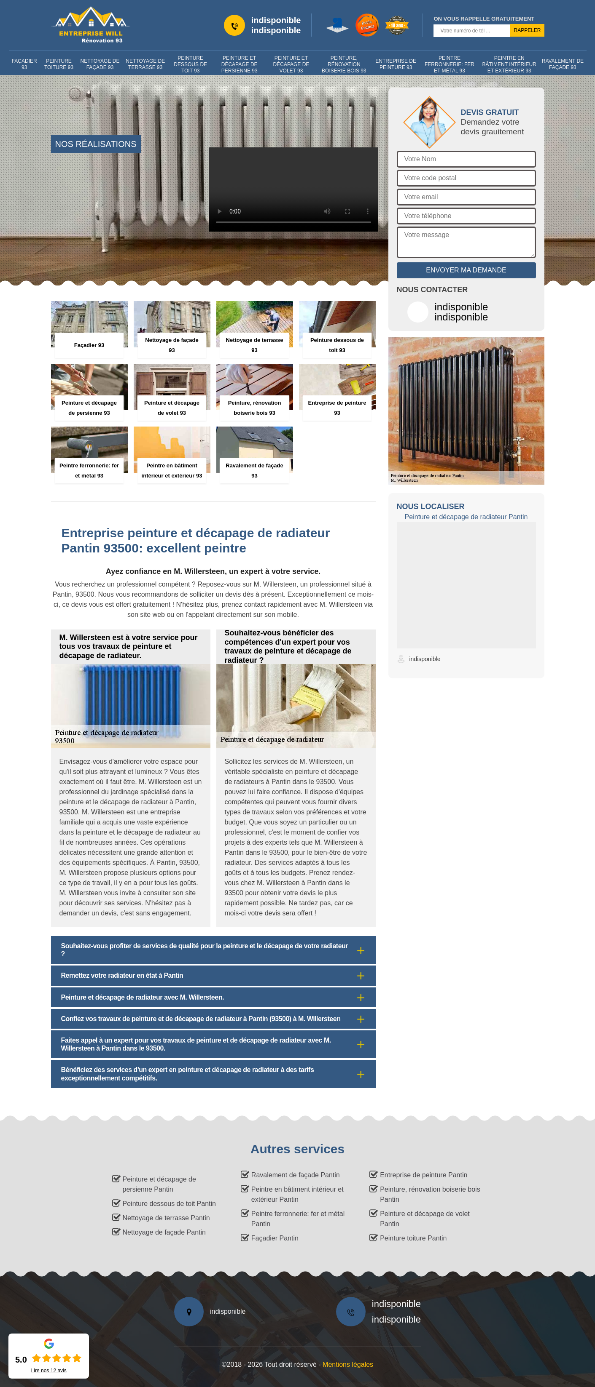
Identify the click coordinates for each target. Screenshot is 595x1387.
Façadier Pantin (275, 1238)
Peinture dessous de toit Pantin (169, 1203)
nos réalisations (96, 144)
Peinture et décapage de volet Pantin (425, 1218)
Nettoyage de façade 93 (100, 64)
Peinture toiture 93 (58, 64)
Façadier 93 (24, 64)
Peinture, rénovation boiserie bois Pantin (430, 1194)
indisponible (276, 20)
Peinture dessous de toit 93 (190, 64)
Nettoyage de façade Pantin (164, 1232)
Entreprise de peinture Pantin (423, 1175)
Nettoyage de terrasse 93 (145, 64)
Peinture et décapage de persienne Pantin (159, 1184)
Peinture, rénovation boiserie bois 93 (344, 64)
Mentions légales (348, 1364)
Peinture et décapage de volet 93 (291, 64)
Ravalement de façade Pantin (295, 1175)
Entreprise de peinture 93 (395, 64)
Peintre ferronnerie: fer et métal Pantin (298, 1218)
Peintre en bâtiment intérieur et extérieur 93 (509, 64)
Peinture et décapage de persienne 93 (239, 64)
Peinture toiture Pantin (413, 1238)
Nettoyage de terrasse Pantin (166, 1218)
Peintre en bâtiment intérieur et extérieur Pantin (297, 1194)
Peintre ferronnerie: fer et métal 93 (449, 64)
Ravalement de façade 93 (563, 64)
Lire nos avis (49, 1371)
